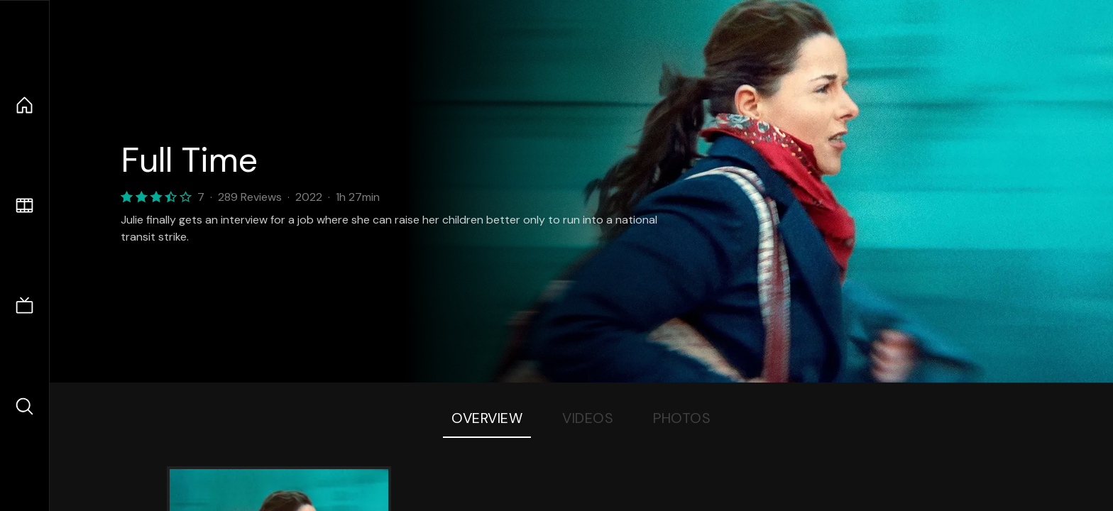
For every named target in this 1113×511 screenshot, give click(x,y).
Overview (486, 418)
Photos (682, 418)
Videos (587, 418)
